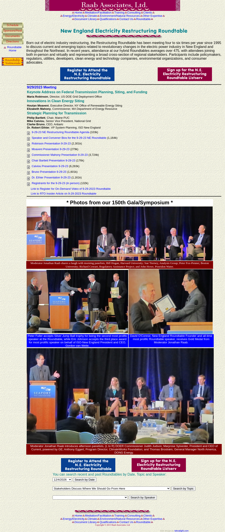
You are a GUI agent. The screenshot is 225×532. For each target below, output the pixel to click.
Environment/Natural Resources (120, 15)
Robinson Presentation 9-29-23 (52, 143)
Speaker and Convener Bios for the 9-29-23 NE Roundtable (69, 137)
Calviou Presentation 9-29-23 (50, 166)
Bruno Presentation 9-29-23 (49, 171)
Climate (92, 15)
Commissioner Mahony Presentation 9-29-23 (60, 154)
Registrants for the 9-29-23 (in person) (55, 183)
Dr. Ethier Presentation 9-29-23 (51, 177)
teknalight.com (182, 531)
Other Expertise (152, 15)
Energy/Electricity (73, 15)
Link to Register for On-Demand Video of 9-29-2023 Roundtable (71, 188)
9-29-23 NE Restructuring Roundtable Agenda (61, 132)
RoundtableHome (14, 49)
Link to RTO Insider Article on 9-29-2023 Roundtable (63, 193)
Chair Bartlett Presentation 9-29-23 (53, 160)
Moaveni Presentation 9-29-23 (50, 149)
